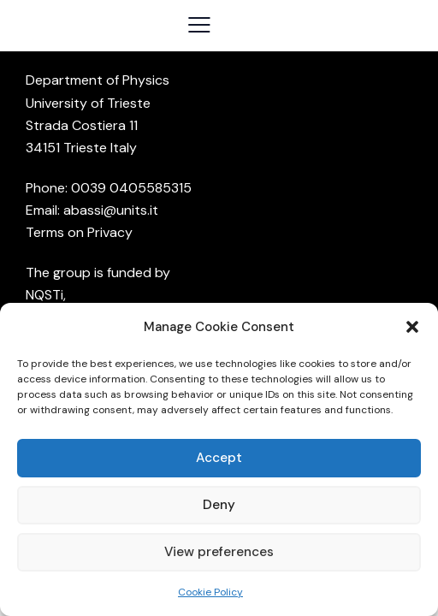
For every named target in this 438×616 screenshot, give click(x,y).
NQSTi (44, 295)
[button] (412, 326)
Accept (219, 457)
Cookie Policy (210, 592)
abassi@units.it (110, 210)
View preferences (219, 551)
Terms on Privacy (79, 232)
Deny (219, 504)
